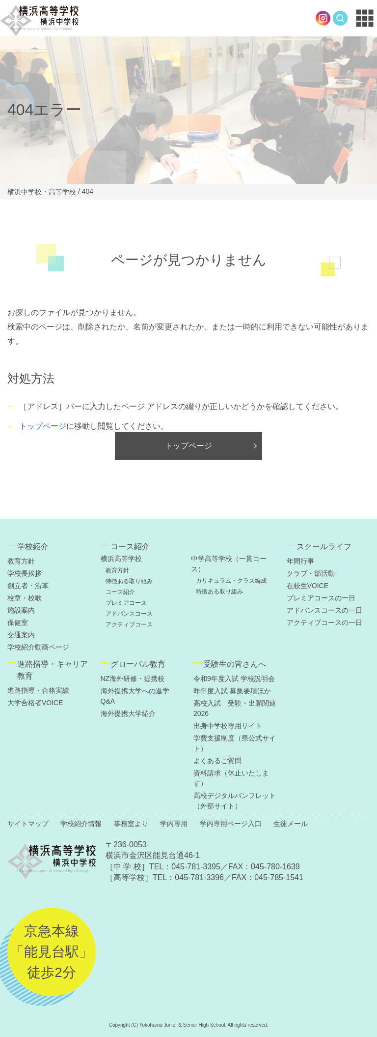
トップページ (42, 426)
